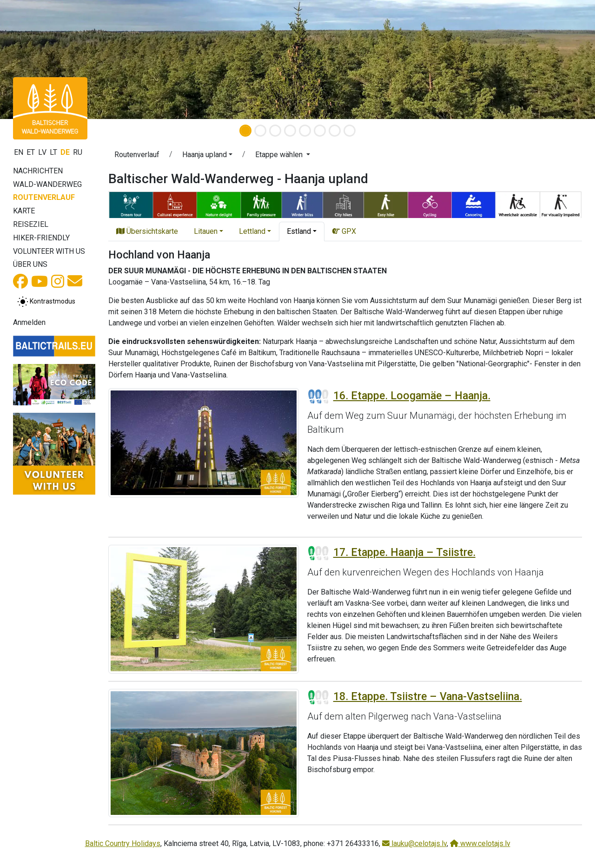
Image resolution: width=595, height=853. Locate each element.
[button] (44, 59)
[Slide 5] (305, 131)
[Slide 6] (320, 131)
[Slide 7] (335, 131)
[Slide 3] (275, 131)
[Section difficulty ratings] (318, 396)
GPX (344, 231)
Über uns (30, 264)
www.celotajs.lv (480, 843)
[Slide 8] (350, 131)
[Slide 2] (260, 131)
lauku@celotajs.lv (414, 843)
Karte (24, 210)
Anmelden (29, 322)
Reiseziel (30, 224)
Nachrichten (38, 170)
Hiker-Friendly (41, 237)
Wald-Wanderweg (47, 184)
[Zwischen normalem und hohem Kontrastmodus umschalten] (46, 302)
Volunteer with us (49, 251)
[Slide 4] (290, 131)
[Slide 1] (245, 131)
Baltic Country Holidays (122, 843)
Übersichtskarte (147, 231)
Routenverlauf (44, 197)
